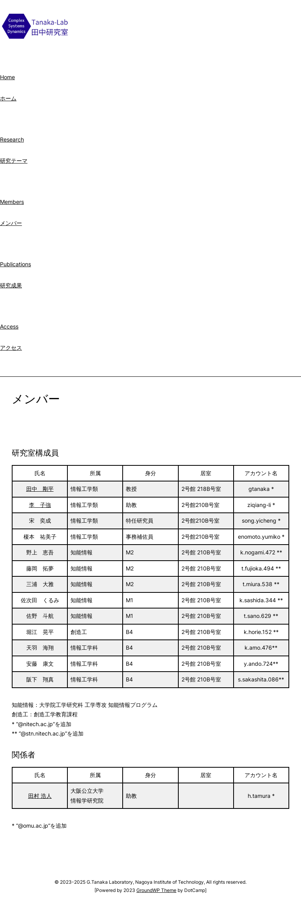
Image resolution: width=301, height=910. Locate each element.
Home (7, 77)
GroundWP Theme (156, 890)
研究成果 (11, 285)
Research (12, 139)
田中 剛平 (40, 488)
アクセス (11, 347)
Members (12, 201)
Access (9, 326)
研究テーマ (13, 160)
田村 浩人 (40, 795)
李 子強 (40, 504)
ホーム (8, 98)
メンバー (11, 223)
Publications (15, 264)
